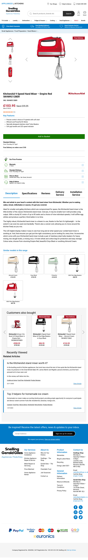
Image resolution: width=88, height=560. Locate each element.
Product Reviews (35, 381)
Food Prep (21, 381)
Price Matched (29, 470)
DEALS (76, 21)
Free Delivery (78, 39)
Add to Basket (44, 137)
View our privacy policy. (52, 440)
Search (67, 14)
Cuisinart (9, 405)
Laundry (15, 21)
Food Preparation (20, 32)
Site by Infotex (71, 551)
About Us (45, 451)
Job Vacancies (45, 473)
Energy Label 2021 (63, 466)
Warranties (60, 456)
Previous (10, 40)
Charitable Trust (46, 470)
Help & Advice (65, 4)
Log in (78, 13)
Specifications (29, 194)
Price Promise (17, 160)
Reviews (45, 194)
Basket (84, 13)
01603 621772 (78, 502)
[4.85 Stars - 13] (44, 113)
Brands (83, 21)
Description (11, 194)
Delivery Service (60, 194)
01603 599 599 (79, 4)
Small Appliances (64, 21)
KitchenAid (27, 381)
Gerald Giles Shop (14, 178)
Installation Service (76, 194)
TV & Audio (5, 21)
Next (10, 82)
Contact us (44, 477)
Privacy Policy (61, 491)
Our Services (29, 451)
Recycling (60, 463)
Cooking (52, 21)
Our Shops (52, 4)
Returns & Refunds (63, 483)
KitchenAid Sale (44, 318)
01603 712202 (78, 477)
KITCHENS (19, 4)
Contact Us (78, 451)
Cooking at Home (12, 381)
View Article (77, 384)
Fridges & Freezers (39, 21)
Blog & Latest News (63, 459)
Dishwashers (26, 21)
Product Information (62, 452)
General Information (62, 473)
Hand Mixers (32, 32)
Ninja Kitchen (38, 405)
